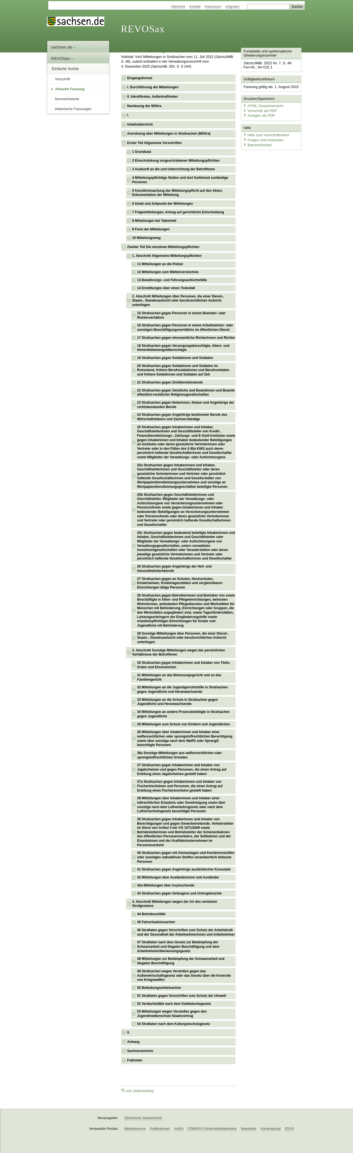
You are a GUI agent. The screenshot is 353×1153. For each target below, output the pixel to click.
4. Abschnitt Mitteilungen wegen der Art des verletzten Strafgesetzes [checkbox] (174, 904)
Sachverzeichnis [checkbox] (140, 1051)
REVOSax (143, 28)
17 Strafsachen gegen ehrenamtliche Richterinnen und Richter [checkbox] (186, 338)
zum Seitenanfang (137, 1091)
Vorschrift (62, 79)
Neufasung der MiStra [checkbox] (144, 106)
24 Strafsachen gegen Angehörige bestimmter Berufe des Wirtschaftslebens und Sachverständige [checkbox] (182, 417)
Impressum (213, 7)
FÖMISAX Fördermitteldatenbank (212, 1129)
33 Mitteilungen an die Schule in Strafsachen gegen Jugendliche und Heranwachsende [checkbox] (177, 702)
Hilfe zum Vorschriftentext (265, 134)
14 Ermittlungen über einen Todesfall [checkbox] (166, 288)
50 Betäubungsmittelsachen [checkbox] (159, 988)
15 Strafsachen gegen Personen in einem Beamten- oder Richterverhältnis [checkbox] (181, 315)
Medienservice (135, 1129)
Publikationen (160, 1129)
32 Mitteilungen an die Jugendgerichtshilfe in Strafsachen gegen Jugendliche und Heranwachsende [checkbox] (182, 689)
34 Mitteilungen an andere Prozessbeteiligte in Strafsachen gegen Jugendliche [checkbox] (183, 714)
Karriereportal (271, 1129)
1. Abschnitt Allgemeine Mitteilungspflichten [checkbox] (167, 256)
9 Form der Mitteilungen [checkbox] (151, 229)
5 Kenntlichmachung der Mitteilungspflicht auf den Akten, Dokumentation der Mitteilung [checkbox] (177, 193)
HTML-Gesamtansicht (262, 105)
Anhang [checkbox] (133, 1042)
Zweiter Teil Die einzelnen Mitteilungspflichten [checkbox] (163, 247)
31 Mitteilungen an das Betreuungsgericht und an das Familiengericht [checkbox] (179, 677)
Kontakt (195, 7)
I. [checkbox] (128, 115)
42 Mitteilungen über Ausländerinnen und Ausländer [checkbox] (178, 877)
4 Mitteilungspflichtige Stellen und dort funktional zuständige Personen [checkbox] (180, 180)
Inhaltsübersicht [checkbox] (140, 124)
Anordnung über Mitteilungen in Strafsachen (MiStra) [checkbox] (168, 133)
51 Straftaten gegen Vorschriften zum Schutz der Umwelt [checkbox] (181, 996)
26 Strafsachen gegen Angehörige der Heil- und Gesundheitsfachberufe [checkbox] (174, 568)
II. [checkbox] (128, 1032)
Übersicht (178, 7)
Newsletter (248, 1129)
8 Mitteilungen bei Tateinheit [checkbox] (154, 221)
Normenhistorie (67, 99)
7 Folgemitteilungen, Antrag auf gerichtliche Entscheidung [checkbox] (178, 212)
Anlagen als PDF (258, 115)
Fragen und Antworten (262, 139)
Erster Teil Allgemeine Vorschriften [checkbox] (154, 143)
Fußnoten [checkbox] (134, 1060)
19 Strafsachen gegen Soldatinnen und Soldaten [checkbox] (175, 358)
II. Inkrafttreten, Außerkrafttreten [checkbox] (152, 96)
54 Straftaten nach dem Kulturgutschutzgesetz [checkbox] (173, 1024)
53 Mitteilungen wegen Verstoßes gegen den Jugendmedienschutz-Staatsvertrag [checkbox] (172, 1014)
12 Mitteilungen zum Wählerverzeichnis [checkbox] (168, 272)
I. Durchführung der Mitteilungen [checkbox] (152, 87)
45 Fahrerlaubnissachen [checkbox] (156, 922)
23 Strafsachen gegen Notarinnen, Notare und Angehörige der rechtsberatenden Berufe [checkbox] (185, 405)
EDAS (289, 1129)
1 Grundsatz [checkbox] (141, 152)
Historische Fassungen (73, 109)
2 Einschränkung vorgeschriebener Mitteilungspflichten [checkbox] (176, 161)
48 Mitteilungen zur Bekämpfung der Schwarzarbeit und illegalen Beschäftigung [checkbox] (180, 961)
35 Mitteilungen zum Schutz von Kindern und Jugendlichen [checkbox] (183, 724)
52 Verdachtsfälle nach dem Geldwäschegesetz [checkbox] (174, 1004)
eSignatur (232, 7)
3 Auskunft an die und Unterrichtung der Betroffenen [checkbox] (173, 169)
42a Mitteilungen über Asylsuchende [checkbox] (165, 885)
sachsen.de (63, 47)
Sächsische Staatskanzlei (143, 1118)
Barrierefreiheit (257, 143)
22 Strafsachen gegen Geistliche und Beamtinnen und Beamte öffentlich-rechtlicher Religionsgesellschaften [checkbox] (186, 392)
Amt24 (178, 1129)
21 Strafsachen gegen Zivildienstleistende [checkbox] (170, 382)
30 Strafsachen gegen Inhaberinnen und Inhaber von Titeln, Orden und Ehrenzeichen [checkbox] (183, 665)
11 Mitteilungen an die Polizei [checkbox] (160, 264)
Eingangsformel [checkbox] (139, 78)
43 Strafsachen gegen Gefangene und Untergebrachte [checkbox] (179, 893)
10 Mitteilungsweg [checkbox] (146, 238)
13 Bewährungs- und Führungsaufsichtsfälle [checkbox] (172, 280)
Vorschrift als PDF (259, 110)
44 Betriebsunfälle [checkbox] (151, 914)
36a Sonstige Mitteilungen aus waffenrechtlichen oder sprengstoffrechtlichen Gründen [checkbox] (179, 755)
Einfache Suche (65, 68)
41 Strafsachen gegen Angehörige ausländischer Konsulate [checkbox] (184, 869)
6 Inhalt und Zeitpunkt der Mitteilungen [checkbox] (162, 204)
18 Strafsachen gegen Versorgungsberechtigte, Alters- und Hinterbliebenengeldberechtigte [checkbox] (183, 348)
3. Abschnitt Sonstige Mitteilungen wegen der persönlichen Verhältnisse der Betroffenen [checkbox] (178, 652)
